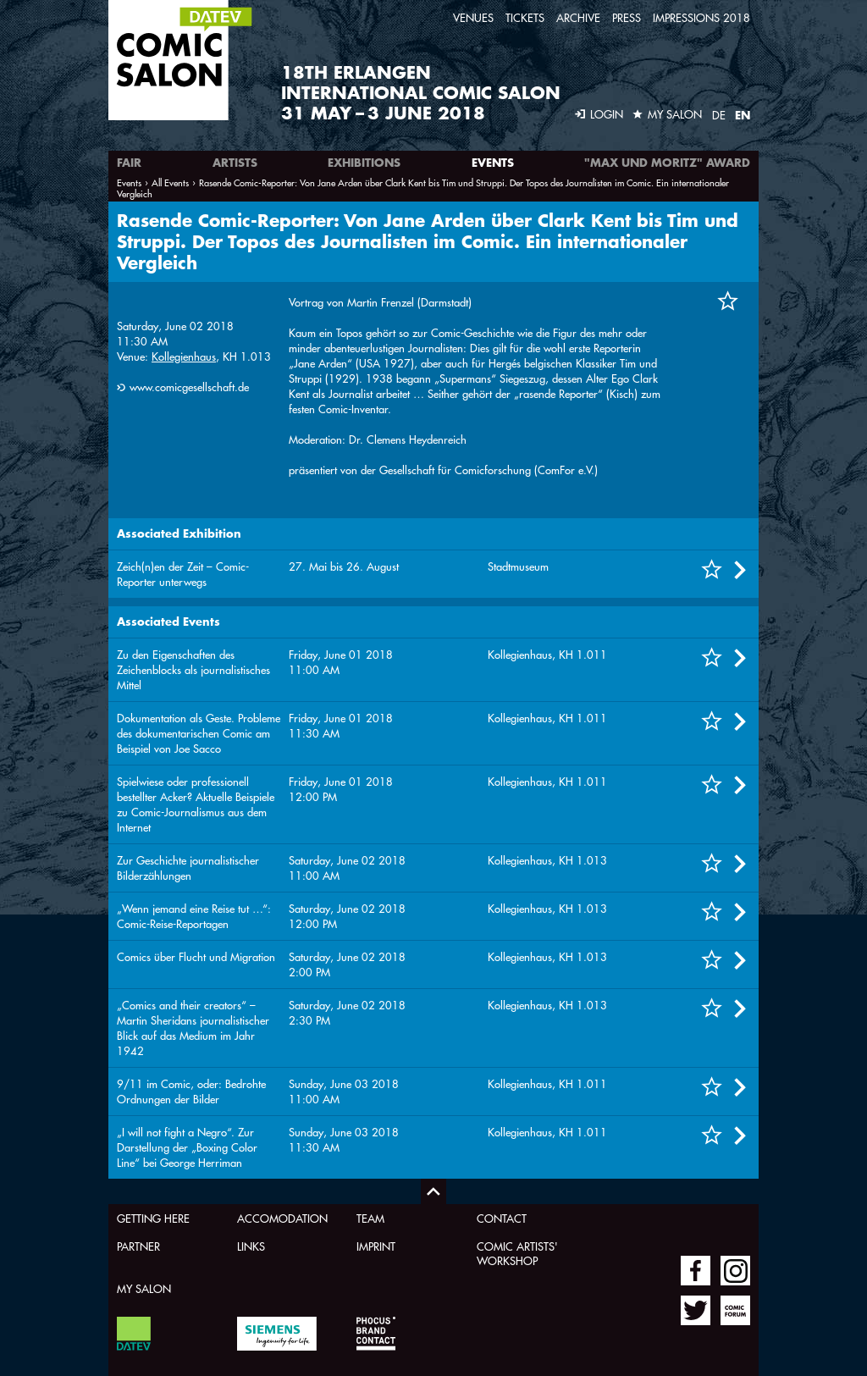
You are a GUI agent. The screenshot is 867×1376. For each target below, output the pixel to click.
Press (626, 17)
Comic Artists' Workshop (517, 1253)
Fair (129, 162)
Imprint (375, 1246)
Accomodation (282, 1218)
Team (370, 1218)
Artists (235, 162)
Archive (578, 17)
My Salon (144, 1288)
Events (493, 162)
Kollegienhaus (184, 356)
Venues (473, 17)
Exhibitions (364, 162)
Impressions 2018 (701, 17)
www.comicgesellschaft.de (189, 386)
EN (742, 115)
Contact (502, 1218)
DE (719, 115)
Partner (138, 1246)
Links (251, 1246)
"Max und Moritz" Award (667, 162)
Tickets (524, 17)
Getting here (153, 1218)
